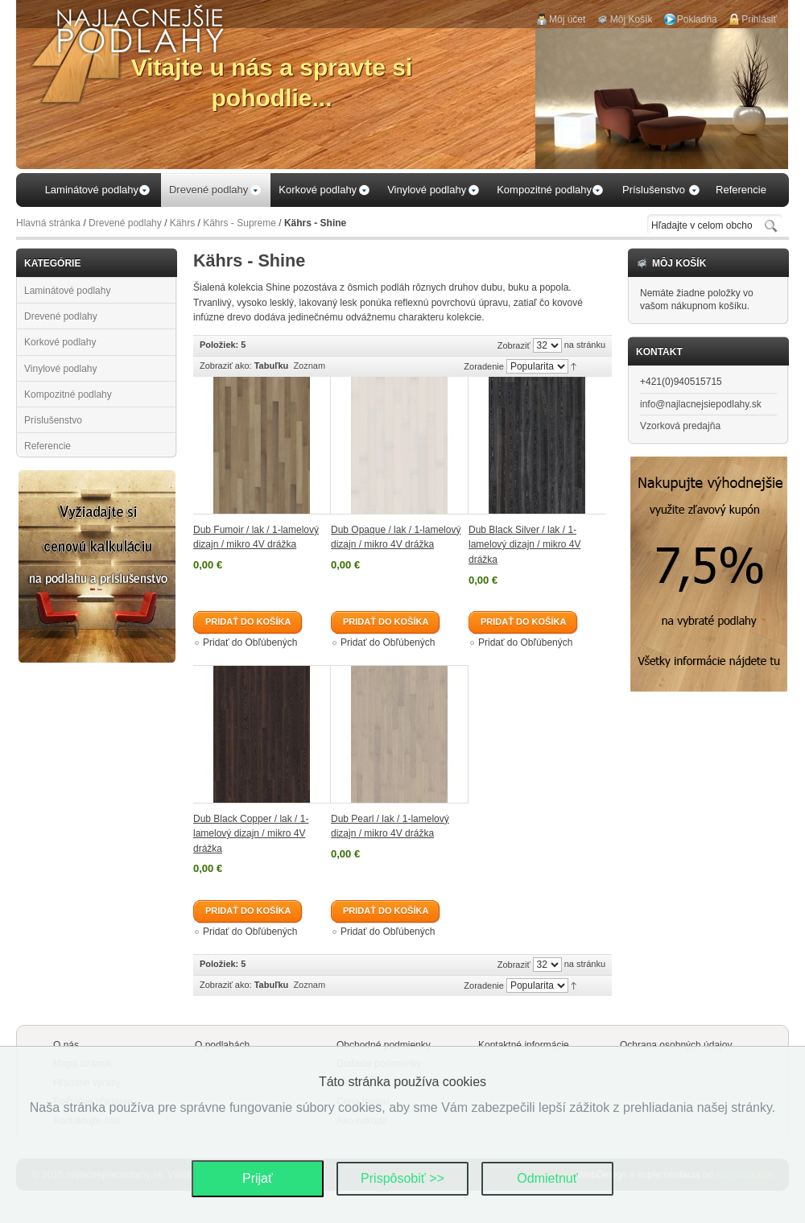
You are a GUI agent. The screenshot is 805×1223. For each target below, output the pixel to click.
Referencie (47, 446)
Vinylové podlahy (60, 368)
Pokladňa (697, 19)
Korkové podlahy (60, 342)
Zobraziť (513, 345)
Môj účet (567, 19)
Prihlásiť (759, 19)
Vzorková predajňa (680, 426)
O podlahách (222, 1045)
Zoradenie (484, 366)
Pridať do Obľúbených (250, 642)
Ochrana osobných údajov (676, 1045)
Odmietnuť (547, 1178)
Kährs (182, 223)
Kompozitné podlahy (68, 394)
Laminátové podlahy (67, 290)
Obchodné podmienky (383, 1045)
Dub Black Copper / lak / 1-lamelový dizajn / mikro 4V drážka (250, 833)
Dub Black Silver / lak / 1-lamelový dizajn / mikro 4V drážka (524, 544)
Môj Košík (631, 19)
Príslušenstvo (53, 420)
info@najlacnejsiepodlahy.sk (701, 404)
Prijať (257, 1178)
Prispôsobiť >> (402, 1178)
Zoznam (309, 365)
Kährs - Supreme (239, 223)
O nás (66, 1045)
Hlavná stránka (48, 223)
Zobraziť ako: (226, 365)
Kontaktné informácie (523, 1045)
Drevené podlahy (125, 223)
